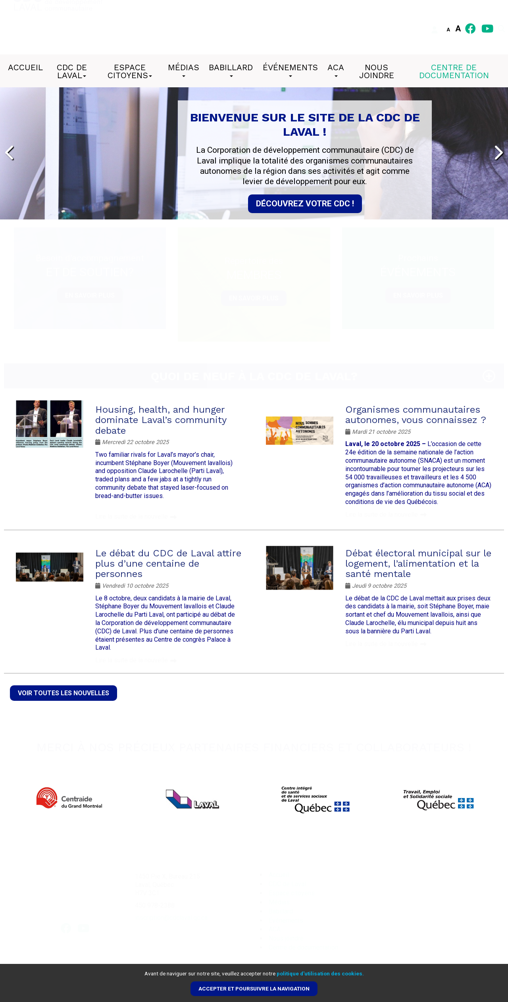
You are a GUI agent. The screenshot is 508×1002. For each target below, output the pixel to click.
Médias (183, 70)
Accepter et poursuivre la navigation (254, 988)
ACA (335, 70)
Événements (290, 70)
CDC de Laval (72, 71)
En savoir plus (90, 295)
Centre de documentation (454, 71)
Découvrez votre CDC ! (305, 203)
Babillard (231, 70)
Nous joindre (376, 71)
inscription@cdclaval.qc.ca (171, 917)
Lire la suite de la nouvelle (131, 516)
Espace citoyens (130, 71)
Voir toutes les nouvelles (63, 693)
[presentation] (10, 153)
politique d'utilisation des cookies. (320, 973)
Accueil (25, 67)
